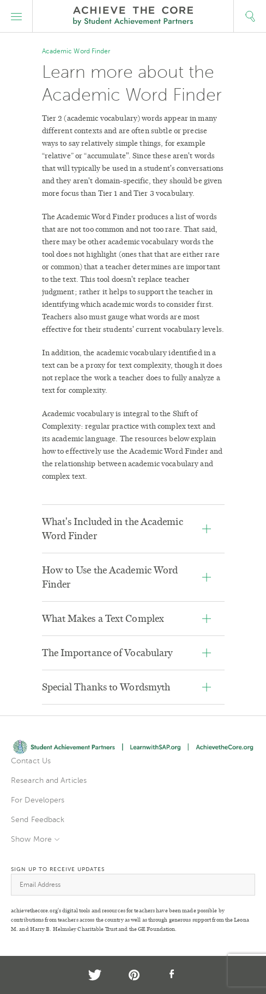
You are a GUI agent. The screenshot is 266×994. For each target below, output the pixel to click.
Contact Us (31, 761)
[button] (16, 16)
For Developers (37, 800)
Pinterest (134, 975)
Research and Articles (49, 780)
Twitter (94, 975)
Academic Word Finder (76, 51)
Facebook (172, 975)
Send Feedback (37, 820)
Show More (31, 839)
